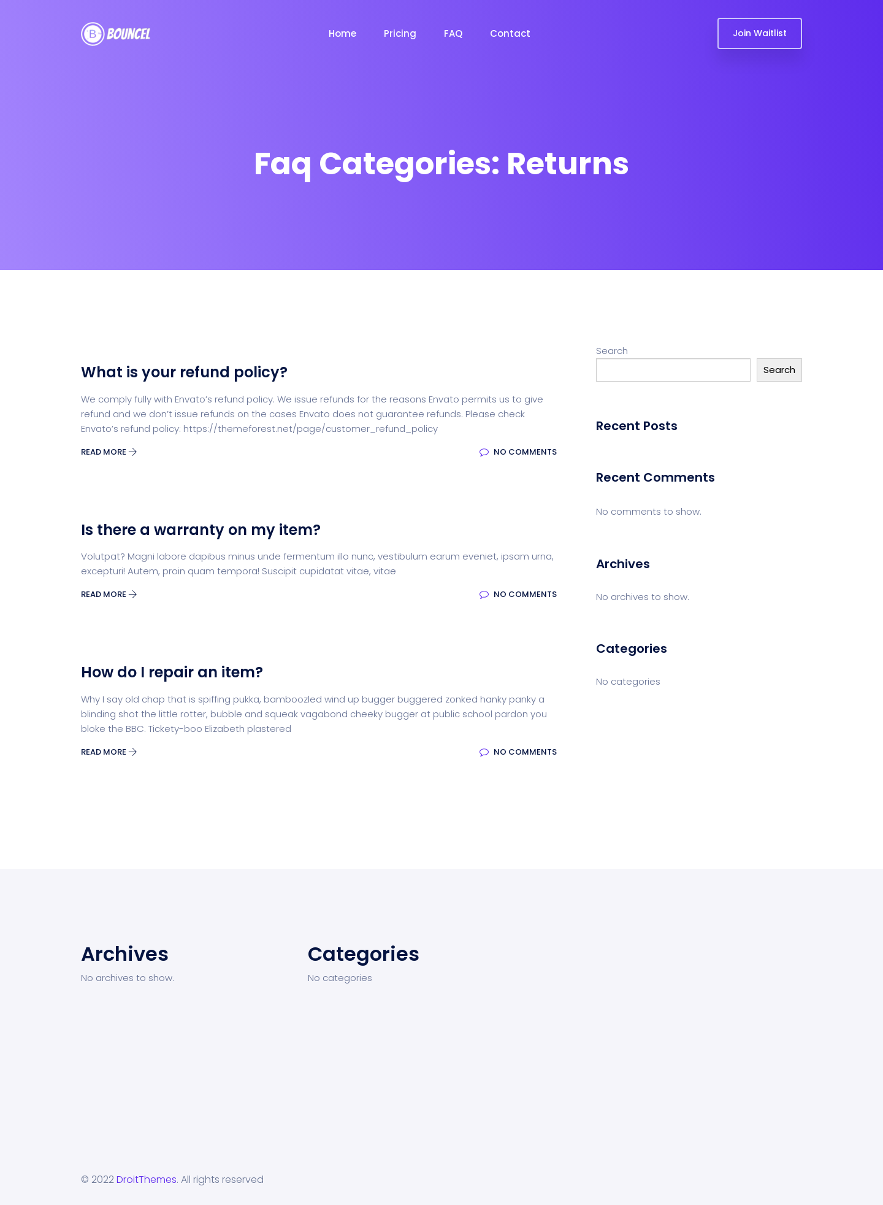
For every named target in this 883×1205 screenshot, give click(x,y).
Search (612, 350)
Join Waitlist (760, 33)
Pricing (400, 33)
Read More (109, 452)
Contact (510, 33)
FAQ (453, 33)
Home (342, 33)
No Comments (518, 452)
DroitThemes (147, 1179)
